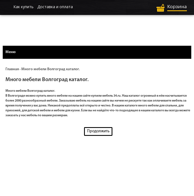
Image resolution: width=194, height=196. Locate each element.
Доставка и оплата (55, 6)
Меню (10, 52)
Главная (12, 69)
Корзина (177, 6)
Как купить (23, 6)
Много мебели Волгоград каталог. (50, 69)
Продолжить (98, 131)
